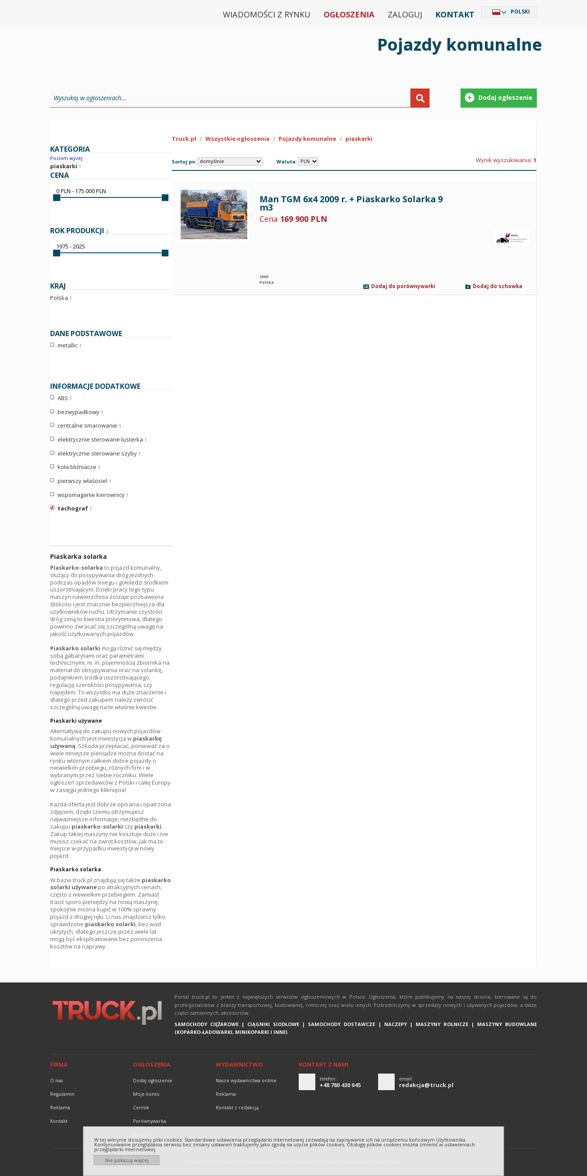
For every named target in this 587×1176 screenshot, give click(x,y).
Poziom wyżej (66, 158)
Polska (61, 298)
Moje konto (146, 1094)
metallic (70, 345)
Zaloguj (405, 14)
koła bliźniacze (79, 467)
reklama (60, 1108)
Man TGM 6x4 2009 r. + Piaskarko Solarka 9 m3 (351, 203)
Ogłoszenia (349, 14)
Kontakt (454, 14)
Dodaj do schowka (497, 286)
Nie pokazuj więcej (127, 1160)
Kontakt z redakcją (237, 1108)
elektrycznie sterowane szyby (99, 453)
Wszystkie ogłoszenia (237, 139)
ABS (65, 398)
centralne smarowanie (89, 425)
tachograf (75, 508)
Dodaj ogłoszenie (152, 1080)
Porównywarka (149, 1121)
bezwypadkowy (80, 412)
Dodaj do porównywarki (403, 286)
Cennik (141, 1108)
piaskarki (63, 166)
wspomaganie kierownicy (93, 495)
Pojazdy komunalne (307, 139)
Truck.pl (184, 139)
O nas (56, 1080)
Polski (520, 11)
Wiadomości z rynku (267, 14)
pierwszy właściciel (84, 481)
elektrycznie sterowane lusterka (102, 439)
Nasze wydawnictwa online (246, 1080)
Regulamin (62, 1094)
